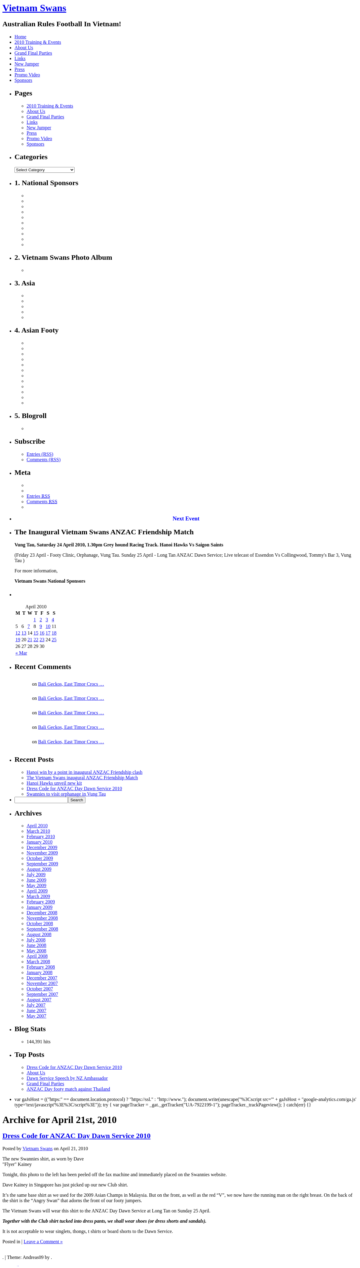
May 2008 (36, 950)
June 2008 (36, 945)
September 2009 (42, 863)
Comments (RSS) (43, 459)
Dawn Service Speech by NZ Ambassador (67, 1078)
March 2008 (38, 961)
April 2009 (37, 890)
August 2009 (39, 869)
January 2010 (40, 842)
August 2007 (39, 999)
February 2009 (41, 901)
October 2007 (40, 988)
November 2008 (42, 918)
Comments (42, 501)
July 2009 (36, 874)
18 (54, 633)
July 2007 (36, 1005)
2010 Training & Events (37, 42)
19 (17, 639)
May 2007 (36, 1016)
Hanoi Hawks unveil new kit (54, 783)
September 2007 (42, 994)
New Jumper (26, 63)
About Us (23, 47)
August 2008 (39, 934)
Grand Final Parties (33, 53)
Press (19, 69)
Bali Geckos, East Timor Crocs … (71, 684)
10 (48, 626)
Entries (38, 496)
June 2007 (36, 1010)
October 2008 (40, 923)
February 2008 (41, 967)
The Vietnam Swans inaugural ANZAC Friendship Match (82, 777)
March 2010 (38, 831)
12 (17, 633)
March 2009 (38, 896)
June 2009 (36, 880)
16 (42, 633)
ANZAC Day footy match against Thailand (68, 1089)
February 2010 (41, 836)
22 (36, 639)
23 (42, 639)
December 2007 (42, 977)
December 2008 (42, 912)
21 (29, 639)
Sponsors (23, 80)
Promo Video (27, 74)
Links (19, 58)
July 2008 (36, 939)
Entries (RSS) (40, 454)
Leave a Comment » (43, 1241)
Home (20, 36)
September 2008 (42, 929)
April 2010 (37, 825)
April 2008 (37, 956)
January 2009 (40, 907)
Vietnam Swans (34, 7)
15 (36, 633)
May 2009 (36, 885)
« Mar (21, 652)
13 (23, 633)
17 (48, 633)
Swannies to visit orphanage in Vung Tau (66, 794)
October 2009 (40, 858)
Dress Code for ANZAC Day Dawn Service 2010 (74, 788)
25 (54, 639)
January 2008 (40, 972)
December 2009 (42, 847)
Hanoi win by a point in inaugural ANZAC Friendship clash (85, 772)
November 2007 (42, 983)
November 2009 (42, 852)
